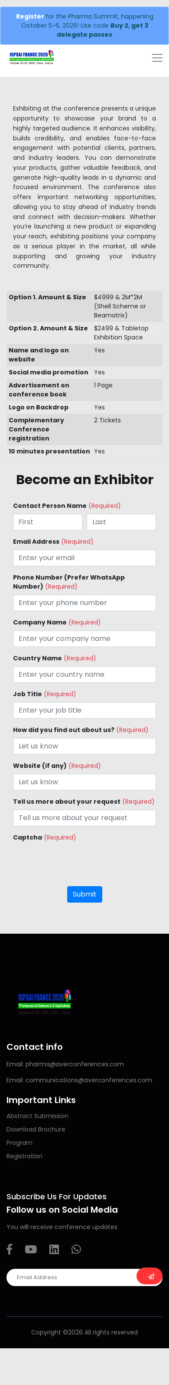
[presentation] (79, 862)
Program (19, 1142)
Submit (85, 894)
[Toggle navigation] (157, 58)
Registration (24, 1156)
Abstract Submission (37, 1116)
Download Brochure (35, 1129)
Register (31, 16)
